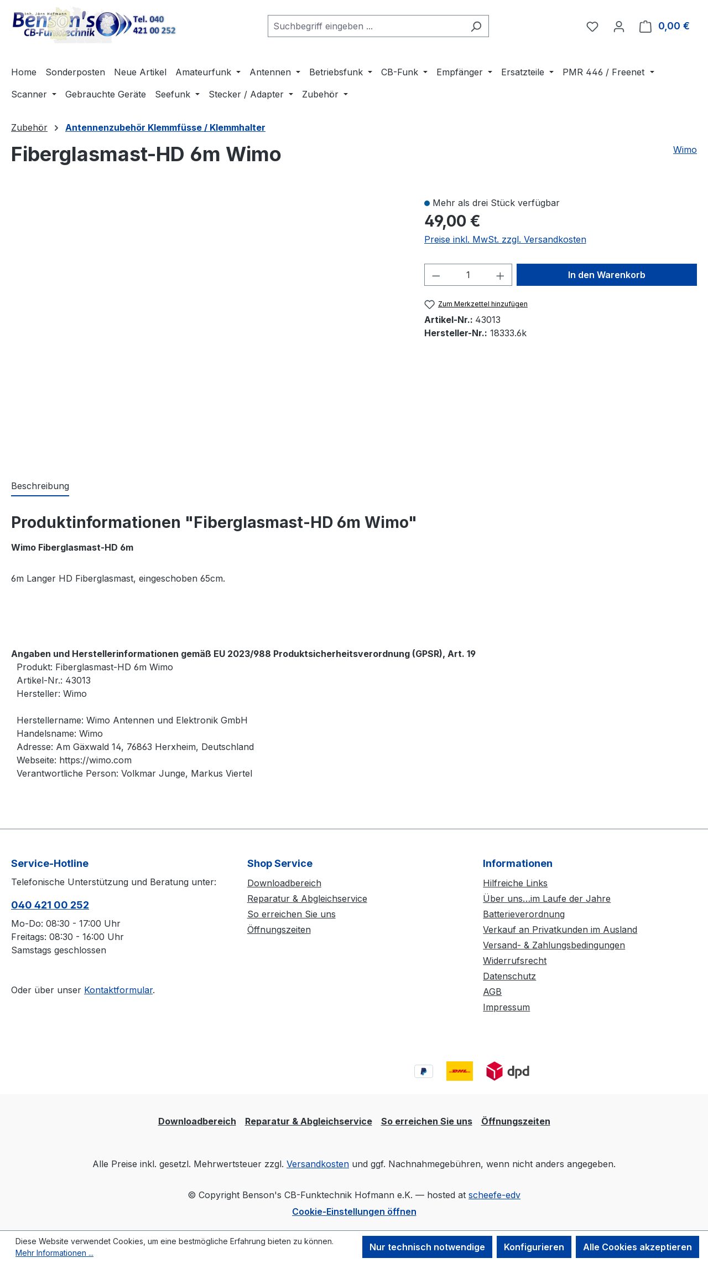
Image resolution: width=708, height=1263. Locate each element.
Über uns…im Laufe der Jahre (547, 898)
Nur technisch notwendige (427, 1246)
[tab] (40, 486)
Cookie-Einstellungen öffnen (354, 1211)
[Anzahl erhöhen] (500, 275)
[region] (206, 326)
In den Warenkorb (606, 274)
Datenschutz (509, 976)
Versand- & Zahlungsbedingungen (554, 945)
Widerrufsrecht (514, 960)
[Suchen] (476, 26)
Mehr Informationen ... (54, 1252)
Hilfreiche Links (515, 883)
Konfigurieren (534, 1246)
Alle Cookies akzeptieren (637, 1246)
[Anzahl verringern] (435, 275)
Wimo (685, 149)
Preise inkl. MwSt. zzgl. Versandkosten (505, 239)
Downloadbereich (284, 883)
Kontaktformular (118, 989)
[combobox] (366, 26)
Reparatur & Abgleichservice (307, 898)
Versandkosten (318, 1163)
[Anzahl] (468, 275)
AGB (492, 991)
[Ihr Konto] (619, 26)
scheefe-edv (494, 1194)
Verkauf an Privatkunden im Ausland (560, 929)
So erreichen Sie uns (291, 914)
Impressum (506, 1007)
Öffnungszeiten (279, 929)
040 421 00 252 (50, 905)
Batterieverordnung (524, 914)
